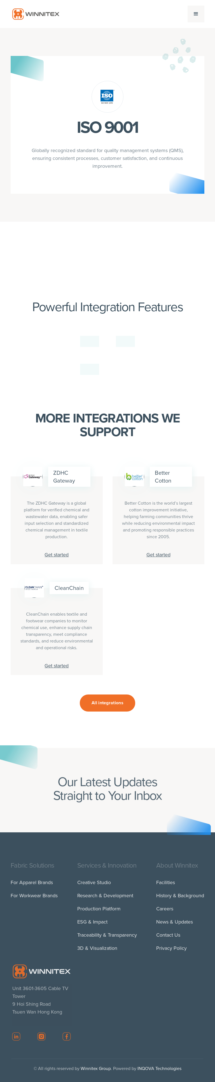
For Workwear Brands (34, 898)
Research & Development (105, 898)
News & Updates (174, 924)
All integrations (107, 703)
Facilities (165, 885)
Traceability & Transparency (107, 937)
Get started (57, 554)
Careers (165, 911)
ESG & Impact (92, 924)
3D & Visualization (97, 950)
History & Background (180, 898)
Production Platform (99, 911)
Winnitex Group (96, 1068)
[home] (36, 14)
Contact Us (168, 937)
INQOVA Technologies (159, 1068)
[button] (196, 14)
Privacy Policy (171, 950)
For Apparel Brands (32, 885)
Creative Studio (94, 885)
